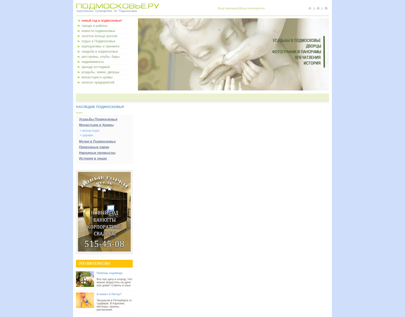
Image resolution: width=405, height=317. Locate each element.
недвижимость (93, 62)
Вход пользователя (252, 8)
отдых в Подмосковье (98, 41)
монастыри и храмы (97, 77)
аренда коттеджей (96, 67)
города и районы (95, 26)
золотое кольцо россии (100, 36)
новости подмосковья (98, 31)
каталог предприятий (98, 82)
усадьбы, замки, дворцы (100, 72)
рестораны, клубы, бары (101, 57)
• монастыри (89, 130)
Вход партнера (227, 8)
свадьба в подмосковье (100, 51)
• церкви (86, 135)
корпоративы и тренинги (101, 46)
